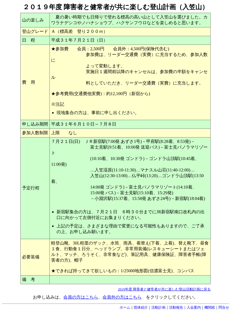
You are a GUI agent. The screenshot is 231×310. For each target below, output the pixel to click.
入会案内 (194, 307)
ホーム (125, 307)
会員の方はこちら (80, 297)
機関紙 (209, 307)
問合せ (223, 307)
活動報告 (176, 307)
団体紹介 (141, 307)
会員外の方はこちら (122, 297)
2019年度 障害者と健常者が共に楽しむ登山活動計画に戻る (164, 289)
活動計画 (158, 307)
